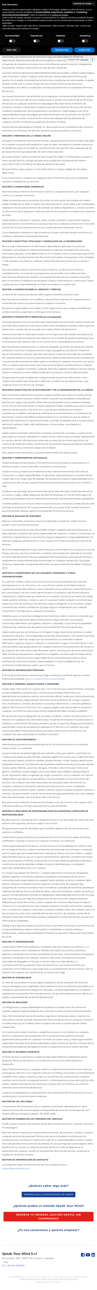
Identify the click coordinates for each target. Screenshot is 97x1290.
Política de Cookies (49, 1279)
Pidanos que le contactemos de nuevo (48, 1194)
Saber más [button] (11, 50)
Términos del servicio (68, 1279)
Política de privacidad (30, 1279)
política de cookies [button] (60, 15)
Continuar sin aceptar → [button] (83, 3)
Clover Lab (40, 1282)
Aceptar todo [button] (84, 50)
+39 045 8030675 (15, 1265)
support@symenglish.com (15, 1168)
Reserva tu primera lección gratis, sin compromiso (48, 1216)
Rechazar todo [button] (61, 50)
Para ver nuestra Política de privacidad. (45, 679)
